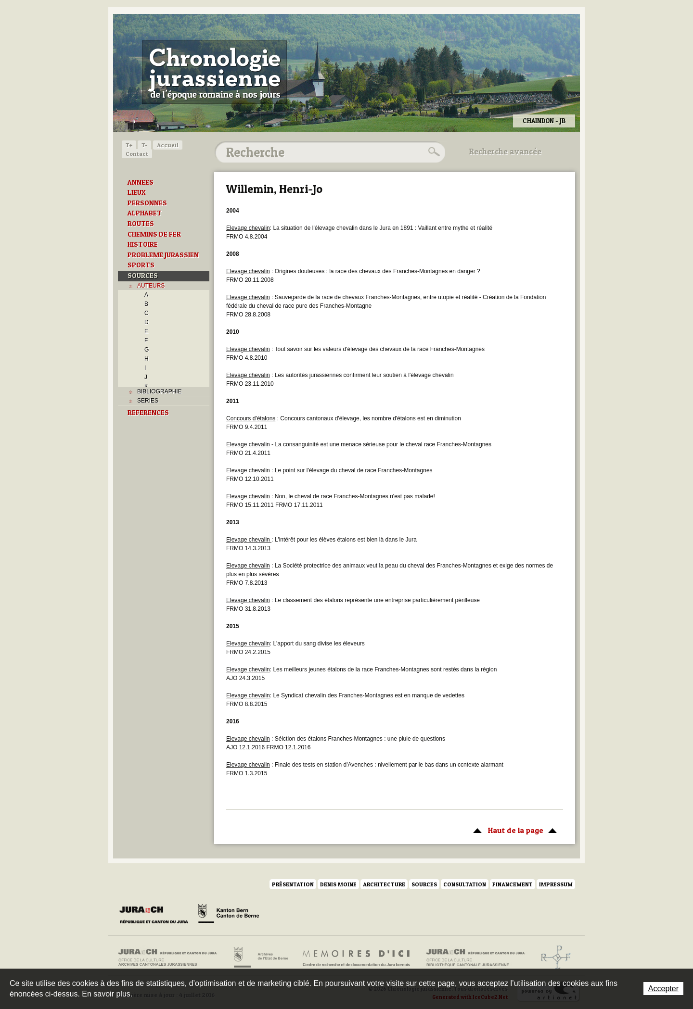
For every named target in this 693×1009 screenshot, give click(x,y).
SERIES (147, 400)
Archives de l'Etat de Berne (260, 957)
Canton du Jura (156, 915)
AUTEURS (151, 285)
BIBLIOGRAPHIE (159, 391)
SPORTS (141, 265)
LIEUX (137, 192)
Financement (512, 884)
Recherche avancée (505, 151)
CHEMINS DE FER (154, 234)
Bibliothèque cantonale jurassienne (476, 957)
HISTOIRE (143, 244)
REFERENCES (148, 412)
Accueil (168, 145)
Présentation (293, 884)
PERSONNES (147, 203)
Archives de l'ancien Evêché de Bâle (553, 957)
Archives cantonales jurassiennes (171, 957)
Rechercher (432, 152)
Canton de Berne (228, 915)
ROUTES (141, 223)
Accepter (663, 988)
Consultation (464, 884)
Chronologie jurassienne (214, 72)
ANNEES (141, 182)
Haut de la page (513, 829)
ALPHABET (145, 213)
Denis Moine (338, 884)
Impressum (556, 884)
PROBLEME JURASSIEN (163, 255)
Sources (424, 884)
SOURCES (143, 275)
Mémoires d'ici (357, 957)
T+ (129, 145)
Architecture (384, 884)
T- (144, 145)
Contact (137, 153)
